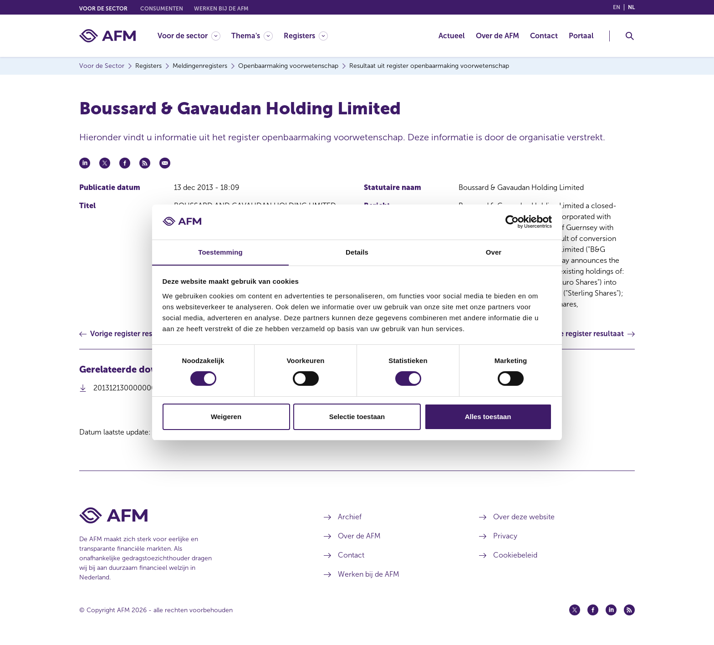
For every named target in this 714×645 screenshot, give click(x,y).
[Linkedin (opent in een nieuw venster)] (611, 609)
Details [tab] (357, 252)
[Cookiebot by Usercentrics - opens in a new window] (512, 222)
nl (631, 7)
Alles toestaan (488, 416)
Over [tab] (494, 252)
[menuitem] (194, 36)
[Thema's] (252, 36)
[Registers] (306, 36)
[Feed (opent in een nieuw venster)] (629, 609)
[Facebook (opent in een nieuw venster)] (592, 609)
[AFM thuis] (107, 35)
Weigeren (226, 416)
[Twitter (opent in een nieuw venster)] (574, 609)
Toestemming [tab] (220, 252)
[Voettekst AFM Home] (187, 515)
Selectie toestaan (357, 416)
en (616, 7)
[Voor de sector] (189, 36)
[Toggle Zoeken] (629, 36)
